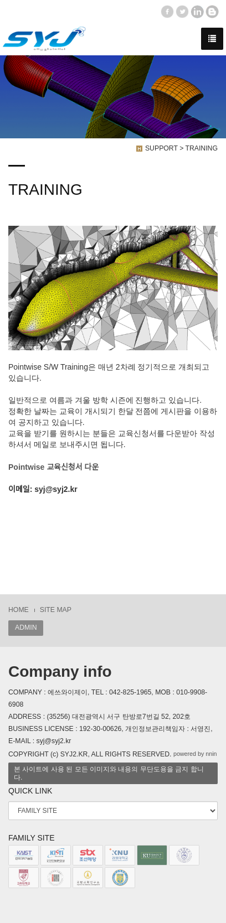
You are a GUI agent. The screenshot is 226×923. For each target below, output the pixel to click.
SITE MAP (55, 610)
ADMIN (26, 627)
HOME (18, 610)
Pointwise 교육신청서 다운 (53, 467)
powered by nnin (195, 753)
